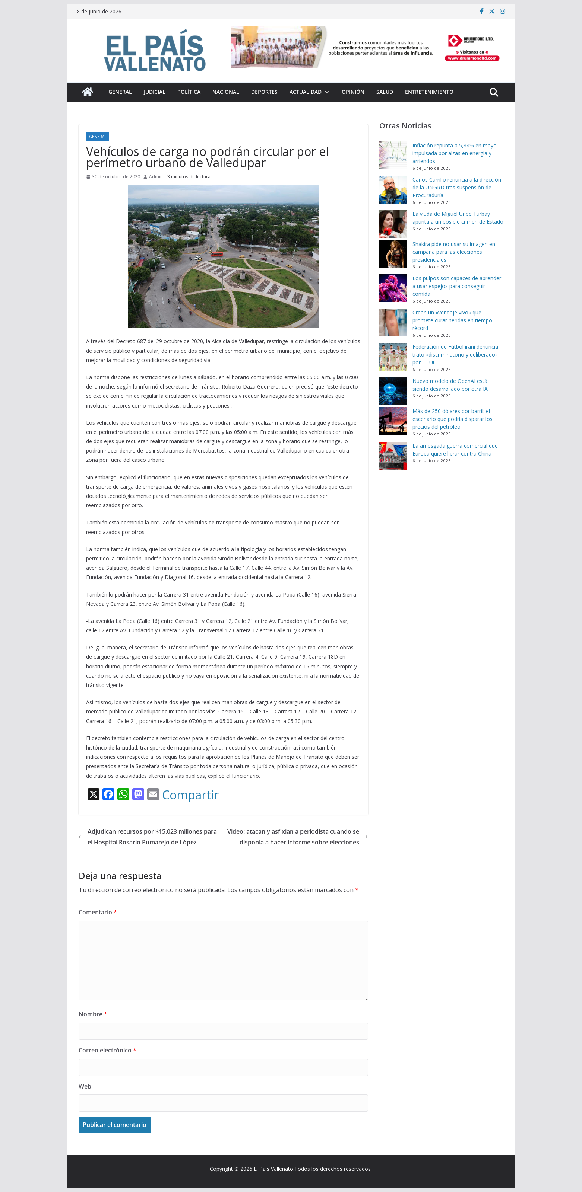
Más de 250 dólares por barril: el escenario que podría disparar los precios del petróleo (452, 419)
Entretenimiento (429, 91)
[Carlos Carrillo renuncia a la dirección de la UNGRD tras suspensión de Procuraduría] (393, 190)
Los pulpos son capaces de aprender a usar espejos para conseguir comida (456, 286)
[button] (326, 92)
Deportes (264, 91)
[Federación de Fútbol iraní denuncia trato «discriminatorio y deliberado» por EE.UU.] (393, 357)
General (120, 91)
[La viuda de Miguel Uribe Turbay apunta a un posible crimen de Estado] (393, 224)
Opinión (353, 91)
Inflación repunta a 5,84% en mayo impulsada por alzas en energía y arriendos (454, 153)
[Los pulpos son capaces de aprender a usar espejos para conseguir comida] (393, 288)
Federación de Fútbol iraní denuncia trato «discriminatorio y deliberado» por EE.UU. (455, 354)
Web (85, 1086)
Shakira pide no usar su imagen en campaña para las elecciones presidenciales (453, 251)
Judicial (154, 91)
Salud (384, 91)
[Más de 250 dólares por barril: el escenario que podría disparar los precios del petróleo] (393, 421)
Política (188, 91)
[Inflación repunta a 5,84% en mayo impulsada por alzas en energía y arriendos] (393, 155)
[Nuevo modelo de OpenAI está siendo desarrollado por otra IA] (393, 391)
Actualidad (306, 91)
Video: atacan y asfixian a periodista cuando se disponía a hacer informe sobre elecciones (297, 836)
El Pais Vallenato (273, 1168)
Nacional (225, 91)
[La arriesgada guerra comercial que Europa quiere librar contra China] (393, 456)
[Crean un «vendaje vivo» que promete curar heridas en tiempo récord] (393, 322)
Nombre (93, 1014)
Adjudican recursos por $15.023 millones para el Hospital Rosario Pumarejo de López (148, 836)
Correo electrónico (107, 1050)
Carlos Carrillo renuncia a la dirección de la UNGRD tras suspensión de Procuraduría (456, 187)
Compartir (190, 795)
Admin (156, 176)
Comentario (98, 912)
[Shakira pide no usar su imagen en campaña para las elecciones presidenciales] (393, 254)
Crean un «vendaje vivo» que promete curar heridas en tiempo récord (452, 320)
